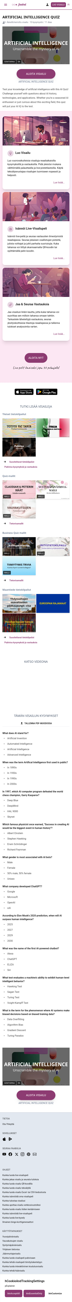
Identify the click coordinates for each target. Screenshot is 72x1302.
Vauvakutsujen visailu (12, 1241)
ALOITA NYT (36, 357)
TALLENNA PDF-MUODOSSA (36, 723)
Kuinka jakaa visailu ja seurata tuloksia (20, 1179)
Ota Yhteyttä (8, 1124)
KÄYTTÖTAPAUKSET (12, 1231)
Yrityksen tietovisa (11, 1249)
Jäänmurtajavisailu (11, 1253)
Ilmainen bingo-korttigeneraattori (17, 1222)
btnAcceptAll (13, 1293)
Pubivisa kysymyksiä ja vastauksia (20, 467)
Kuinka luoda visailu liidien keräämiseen (21, 1209)
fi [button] (68, 4)
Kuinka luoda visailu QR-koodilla (17, 1184)
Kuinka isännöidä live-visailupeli (17, 1213)
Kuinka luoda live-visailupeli (15, 1175)
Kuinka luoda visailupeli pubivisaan (18, 1258)
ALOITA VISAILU (36, 73)
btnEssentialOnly (34, 1293)
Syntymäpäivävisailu (12, 1245)
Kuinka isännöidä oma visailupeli (17, 1196)
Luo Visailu (58, 4)
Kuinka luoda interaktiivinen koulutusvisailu (22, 1266)
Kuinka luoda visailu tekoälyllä (16, 1188)
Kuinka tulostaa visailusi (13, 1201)
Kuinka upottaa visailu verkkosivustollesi (21, 1205)
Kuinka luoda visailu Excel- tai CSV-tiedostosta (24, 1192)
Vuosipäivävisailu (10, 1236)
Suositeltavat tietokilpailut (21, 462)
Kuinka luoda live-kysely (13, 1218)
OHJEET (6, 1170)
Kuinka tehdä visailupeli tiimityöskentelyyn (22, 1262)
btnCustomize (55, 1293)
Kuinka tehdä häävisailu (13, 1270)
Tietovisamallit (16, 523)
